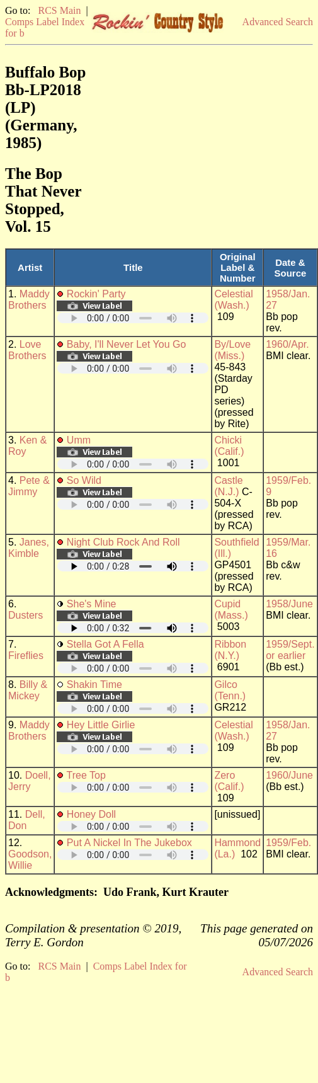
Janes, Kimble (28, 548)
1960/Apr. (287, 344)
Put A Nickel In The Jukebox (129, 842)
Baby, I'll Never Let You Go (126, 344)
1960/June (289, 775)
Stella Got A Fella (105, 644)
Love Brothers (27, 350)
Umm (79, 440)
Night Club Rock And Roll (123, 542)
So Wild (84, 480)
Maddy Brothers (29, 300)
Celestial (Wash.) (233, 300)
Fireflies (25, 655)
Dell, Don (26, 820)
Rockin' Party (96, 294)
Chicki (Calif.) (229, 446)
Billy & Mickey (27, 690)
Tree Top (86, 775)
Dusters (25, 615)
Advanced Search (277, 21)
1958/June (289, 604)
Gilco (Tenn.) (230, 690)
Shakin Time (94, 684)
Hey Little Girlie (101, 724)
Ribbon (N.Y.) (230, 650)
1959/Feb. (288, 842)
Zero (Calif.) (229, 781)
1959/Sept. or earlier (290, 650)
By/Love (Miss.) (232, 350)
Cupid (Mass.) (230, 610)
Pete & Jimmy (29, 486)
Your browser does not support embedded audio (132, 317)
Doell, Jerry (29, 781)
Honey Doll (91, 814)
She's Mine (91, 604)
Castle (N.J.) (228, 486)
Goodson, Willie (30, 860)
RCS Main (59, 10)
